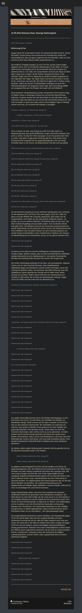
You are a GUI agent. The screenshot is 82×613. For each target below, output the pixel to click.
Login (69, 601)
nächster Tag (66, 589)
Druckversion (16, 601)
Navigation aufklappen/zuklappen (41, 3)
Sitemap (26, 601)
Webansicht (67, 603)
